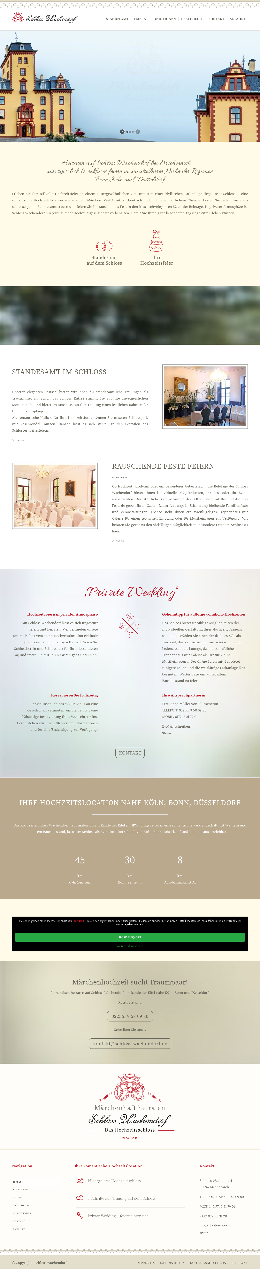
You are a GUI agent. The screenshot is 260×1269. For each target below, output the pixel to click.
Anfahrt (19, 1229)
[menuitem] (117, 19)
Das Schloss (21, 1205)
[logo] (45, 19)
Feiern (17, 1197)
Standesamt (21, 1189)
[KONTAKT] (130, 753)
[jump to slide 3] (132, 132)
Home (18, 1182)
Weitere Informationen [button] (130, 946)
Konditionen (22, 1213)
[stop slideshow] (137, 131)
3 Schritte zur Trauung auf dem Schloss (122, 1198)
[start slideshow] (122, 131)
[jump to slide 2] (130, 132)
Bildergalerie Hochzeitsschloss (114, 1181)
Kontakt (19, 1221)
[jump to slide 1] (127, 132)
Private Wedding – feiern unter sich (118, 1216)
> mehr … (20, 440)
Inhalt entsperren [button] (130, 937)
